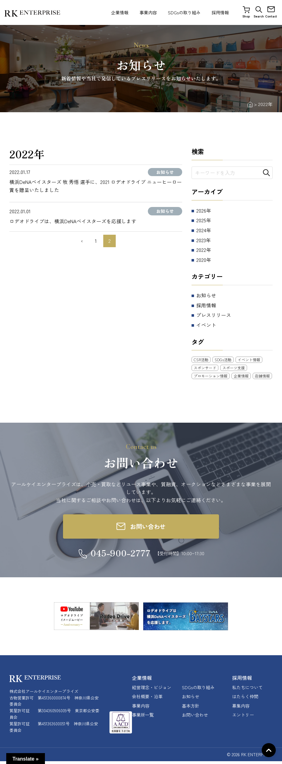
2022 (201, 249)
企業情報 (120, 12)
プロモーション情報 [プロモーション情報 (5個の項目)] (210, 375)
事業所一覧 (143, 717)
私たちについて (247, 690)
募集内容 (241, 708)
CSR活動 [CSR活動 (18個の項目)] (201, 359)
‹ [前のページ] (82, 241)
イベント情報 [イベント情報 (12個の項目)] (249, 359)
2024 (201, 230)
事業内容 (148, 12)
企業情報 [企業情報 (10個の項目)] (241, 375)
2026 (201, 210)
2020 (201, 259)
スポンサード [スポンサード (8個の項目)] (205, 367)
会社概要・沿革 (147, 699)
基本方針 (190, 708)
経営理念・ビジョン (151, 690)
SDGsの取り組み (184, 12)
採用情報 (220, 12)
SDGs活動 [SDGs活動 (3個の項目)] (223, 359)
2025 (201, 220)
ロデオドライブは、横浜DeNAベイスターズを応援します (73, 221)
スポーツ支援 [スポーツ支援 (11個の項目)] (233, 367)
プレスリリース (213, 315)
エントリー (243, 717)
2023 (201, 240)
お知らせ (206, 295)
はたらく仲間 (245, 699)
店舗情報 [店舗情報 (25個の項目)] (262, 375)
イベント (206, 325)
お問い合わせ (195, 717)
